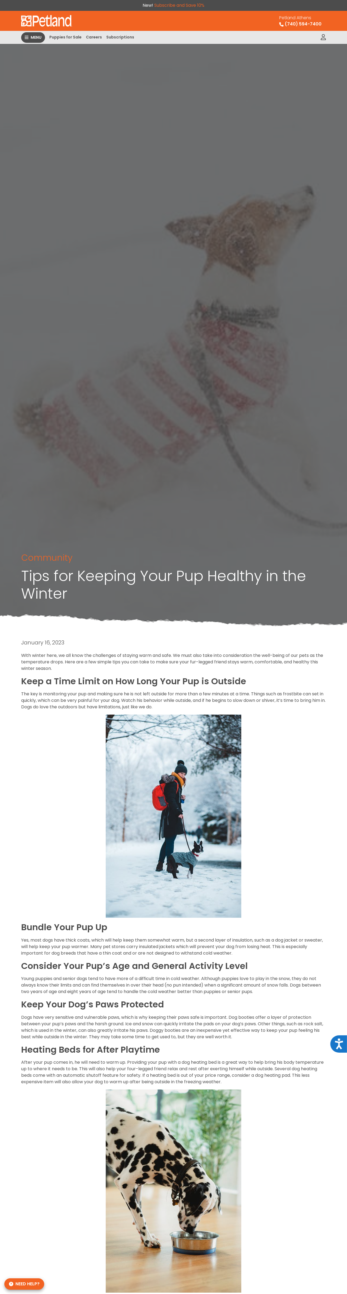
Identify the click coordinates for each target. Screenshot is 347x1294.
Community (46, 558)
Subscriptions (120, 37)
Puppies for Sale (65, 37)
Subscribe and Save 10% (179, 5)
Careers (94, 37)
